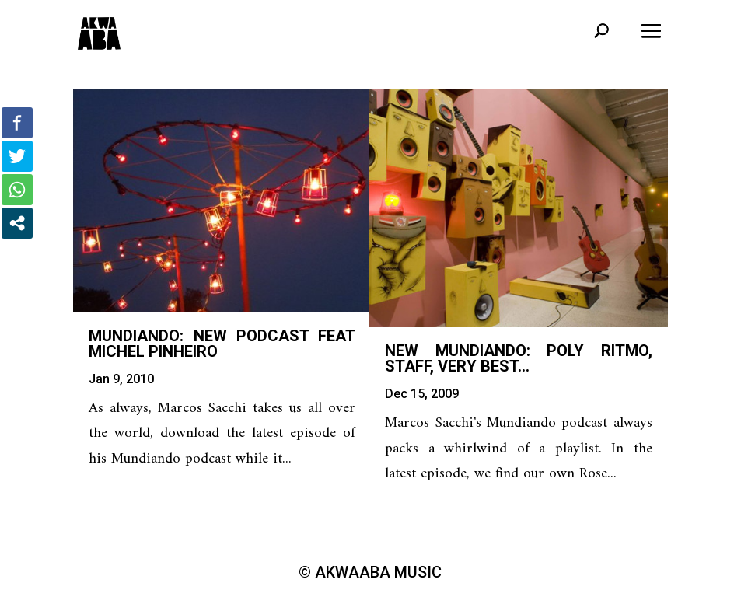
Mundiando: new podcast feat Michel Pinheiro (222, 343)
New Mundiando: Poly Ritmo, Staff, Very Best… (518, 358)
